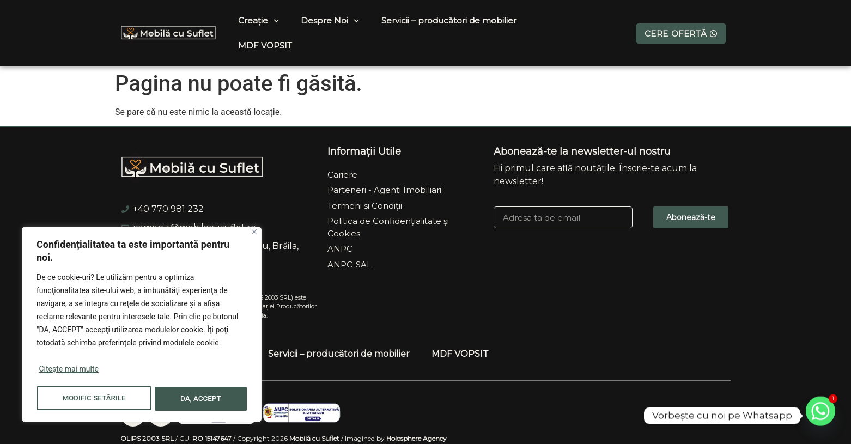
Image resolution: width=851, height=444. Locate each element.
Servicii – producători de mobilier (448, 20)
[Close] (254, 234)
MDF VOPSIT (265, 45)
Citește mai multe (68, 371)
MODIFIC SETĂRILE (94, 398)
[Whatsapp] (820, 415)
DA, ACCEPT (201, 398)
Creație (258, 21)
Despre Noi (330, 21)
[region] (142, 325)
